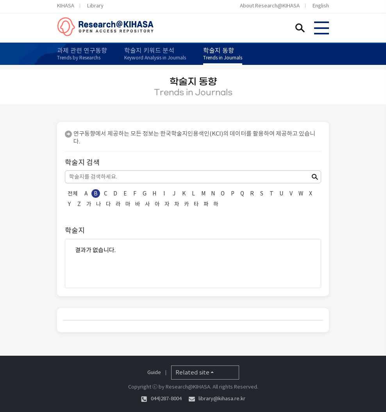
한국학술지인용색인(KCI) (191, 133)
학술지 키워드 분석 (155, 54)
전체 (73, 193)
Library (95, 5)
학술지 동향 (222, 54)
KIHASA (65, 5)
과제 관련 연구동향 (82, 54)
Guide (154, 372)
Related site (192, 372)
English (321, 5)
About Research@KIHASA (270, 5)
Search (300, 28)
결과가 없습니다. (193, 250)
